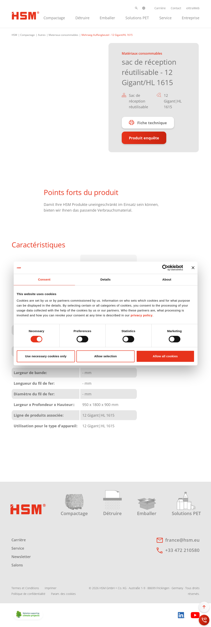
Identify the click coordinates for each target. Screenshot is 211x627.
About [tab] (166, 279)
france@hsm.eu (182, 540)
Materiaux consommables (63, 35)
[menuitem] (54, 17)
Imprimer (50, 588)
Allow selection (105, 356)
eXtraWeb (193, 8)
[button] (136, 8)
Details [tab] (105, 279)
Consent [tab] (44, 279)
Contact (176, 8)
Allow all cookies (165, 356)
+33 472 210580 (182, 550)
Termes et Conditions (25, 588)
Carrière (160, 8)
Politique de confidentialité (28, 594)
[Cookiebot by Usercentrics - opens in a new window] (165, 268)
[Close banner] (193, 267)
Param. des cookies (63, 594)
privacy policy (141, 315)
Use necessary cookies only (46, 356)
